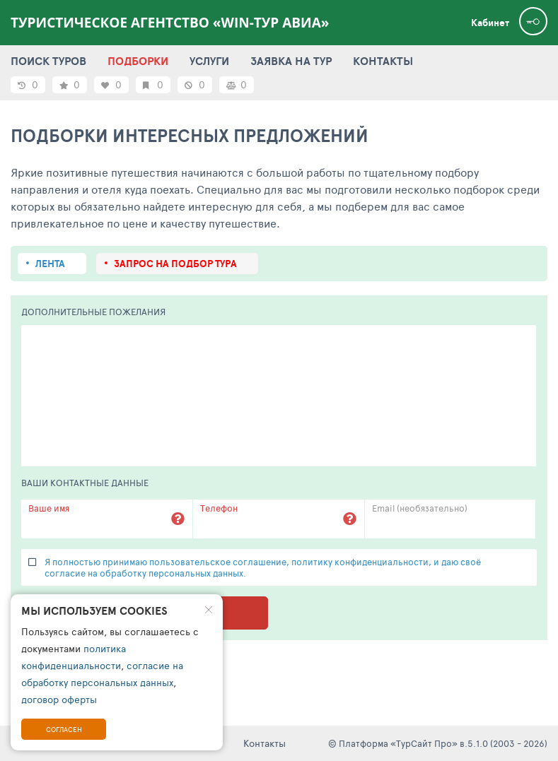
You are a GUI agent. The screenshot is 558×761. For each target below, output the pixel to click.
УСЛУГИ (209, 60)
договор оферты (59, 699)
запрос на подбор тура (175, 263)
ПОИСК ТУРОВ (48, 60)
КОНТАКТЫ (383, 60)
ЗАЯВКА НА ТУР (291, 60)
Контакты (264, 743)
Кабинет (490, 23)
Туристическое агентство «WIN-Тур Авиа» (170, 22)
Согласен (64, 729)
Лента (50, 263)
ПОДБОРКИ (137, 60)
